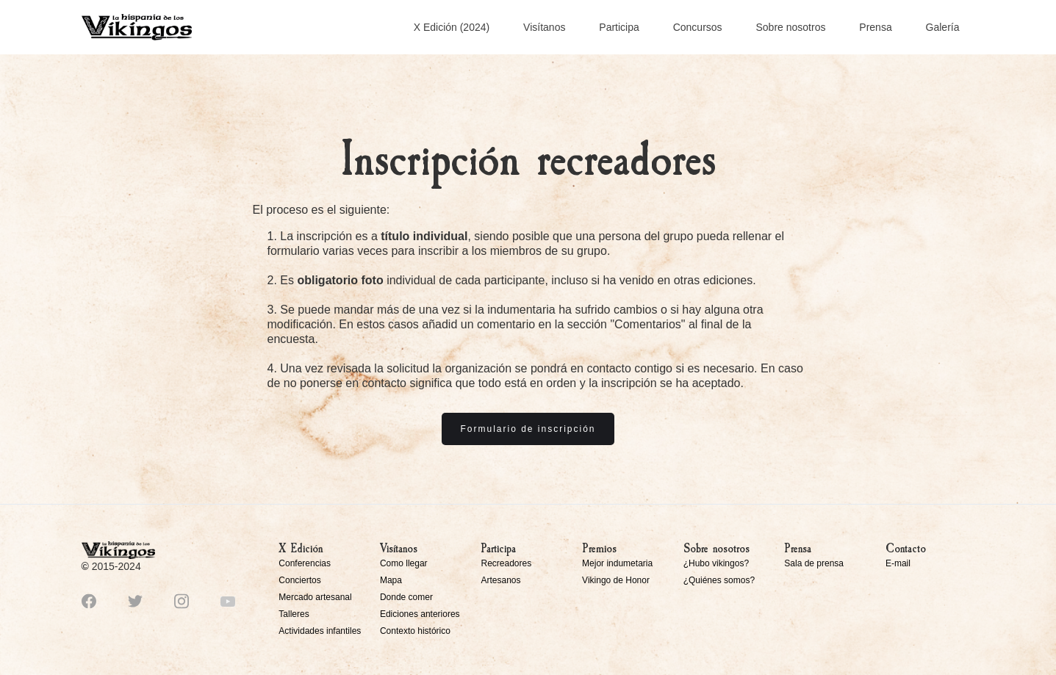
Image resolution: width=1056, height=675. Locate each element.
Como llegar (404, 563)
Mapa (391, 580)
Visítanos (544, 27)
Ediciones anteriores (420, 614)
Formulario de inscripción (527, 429)
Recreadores (506, 563)
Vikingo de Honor (616, 580)
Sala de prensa (814, 563)
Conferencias (305, 563)
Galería (943, 27)
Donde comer (406, 597)
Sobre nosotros (790, 27)
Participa (619, 27)
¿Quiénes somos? (719, 580)
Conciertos (299, 580)
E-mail (898, 563)
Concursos (697, 27)
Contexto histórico (415, 631)
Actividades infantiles (320, 631)
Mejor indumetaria (617, 563)
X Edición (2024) (452, 27)
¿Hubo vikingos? (716, 563)
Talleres (294, 614)
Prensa (875, 27)
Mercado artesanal (315, 597)
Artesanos (500, 580)
